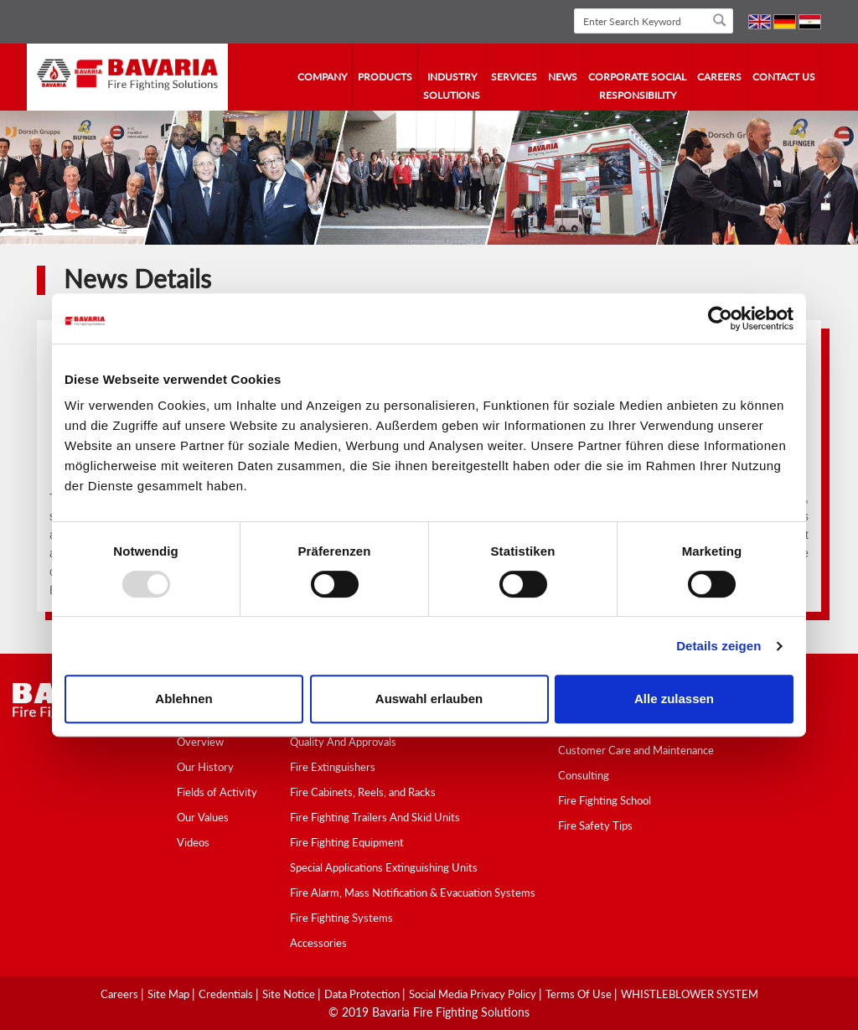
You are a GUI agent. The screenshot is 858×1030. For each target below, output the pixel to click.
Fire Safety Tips (595, 825)
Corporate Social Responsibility (637, 85)
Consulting (583, 775)
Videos (193, 842)
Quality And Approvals (343, 741)
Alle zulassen (674, 698)
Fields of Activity (217, 792)
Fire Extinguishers (332, 767)
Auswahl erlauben (429, 698)
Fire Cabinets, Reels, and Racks (363, 792)
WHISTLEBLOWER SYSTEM (689, 994)
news (562, 76)
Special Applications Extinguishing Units (384, 867)
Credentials (227, 994)
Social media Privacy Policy (474, 994)
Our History (205, 767)
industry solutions (451, 85)
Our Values (203, 817)
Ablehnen (183, 698)
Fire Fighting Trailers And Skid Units (375, 817)
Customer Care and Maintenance (636, 750)
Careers (719, 76)
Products (385, 76)
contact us (783, 76)
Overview (200, 741)
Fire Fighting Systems (341, 917)
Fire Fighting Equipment (347, 842)
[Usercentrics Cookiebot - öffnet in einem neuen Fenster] (720, 318)
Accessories (318, 943)
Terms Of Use (579, 994)
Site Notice (290, 994)
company (322, 76)
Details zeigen (718, 646)
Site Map (169, 994)
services (514, 76)
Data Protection (363, 994)
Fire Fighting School (604, 800)
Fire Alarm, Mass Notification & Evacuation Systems (412, 892)
